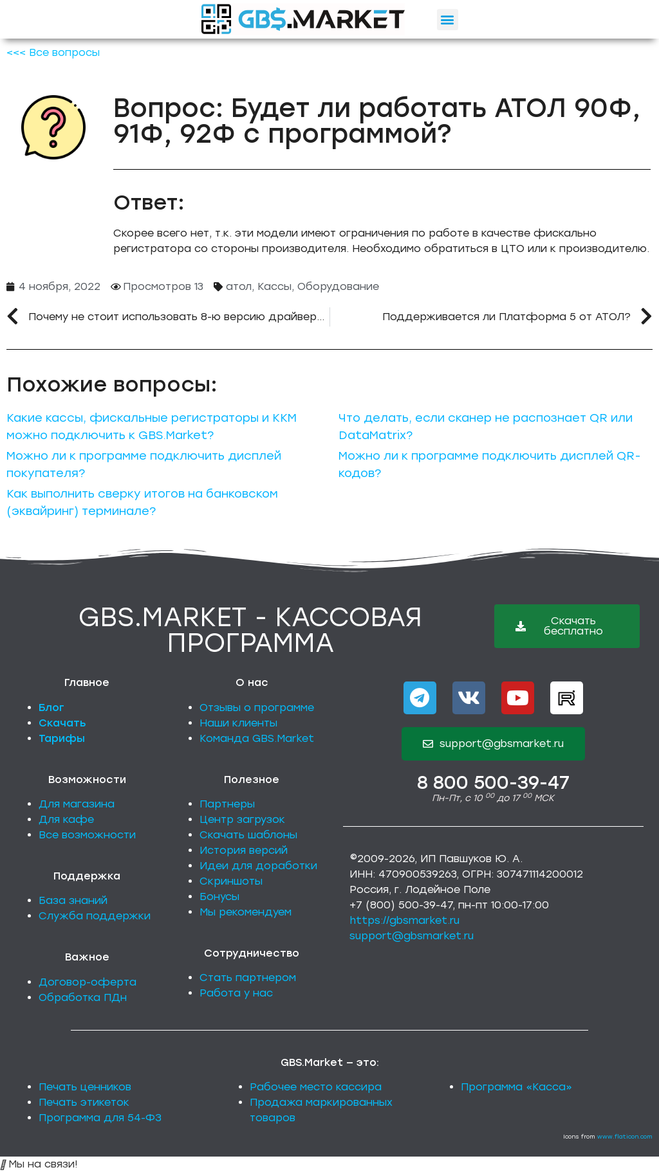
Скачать (62, 723)
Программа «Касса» (516, 1087)
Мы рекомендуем (246, 912)
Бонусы (219, 896)
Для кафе (66, 819)
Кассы (274, 286)
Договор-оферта (87, 982)
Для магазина (77, 804)
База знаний (73, 900)
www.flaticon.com (625, 1136)
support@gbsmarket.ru (411, 936)
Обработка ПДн (83, 997)
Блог (51, 707)
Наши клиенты (238, 723)
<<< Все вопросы (53, 52)
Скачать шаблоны (248, 835)
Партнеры (227, 804)
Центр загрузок (242, 819)
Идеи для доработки (258, 866)
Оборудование (338, 286)
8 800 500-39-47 (493, 782)
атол (239, 286)
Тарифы (62, 738)
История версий (244, 850)
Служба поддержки (95, 916)
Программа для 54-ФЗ (100, 1118)
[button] (447, 19)
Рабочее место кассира (316, 1087)
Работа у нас (236, 993)
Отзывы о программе (257, 707)
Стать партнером (248, 977)
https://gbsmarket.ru (404, 920)
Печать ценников (85, 1087)
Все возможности (87, 835)
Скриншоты (231, 881)
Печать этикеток (84, 1102)
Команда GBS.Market (257, 738)
